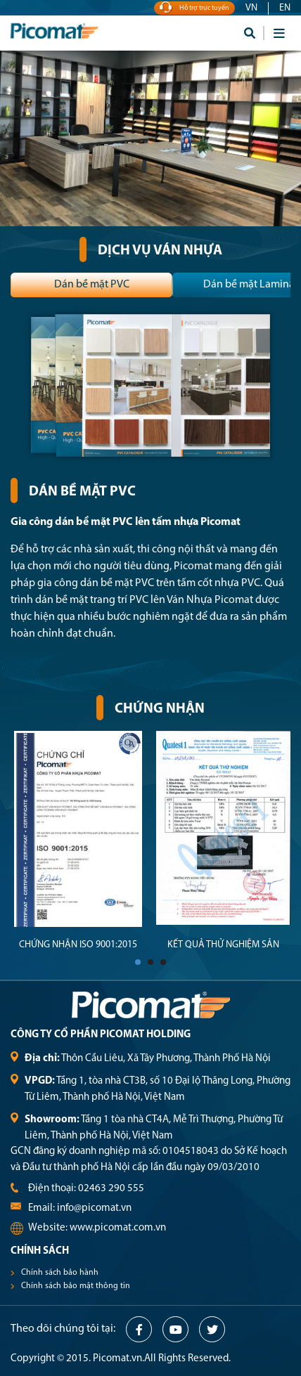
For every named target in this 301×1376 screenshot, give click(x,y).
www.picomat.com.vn (118, 1228)
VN (251, 8)
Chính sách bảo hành (59, 1272)
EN (284, 8)
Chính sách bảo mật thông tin (75, 1286)
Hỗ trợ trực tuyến (194, 8)
